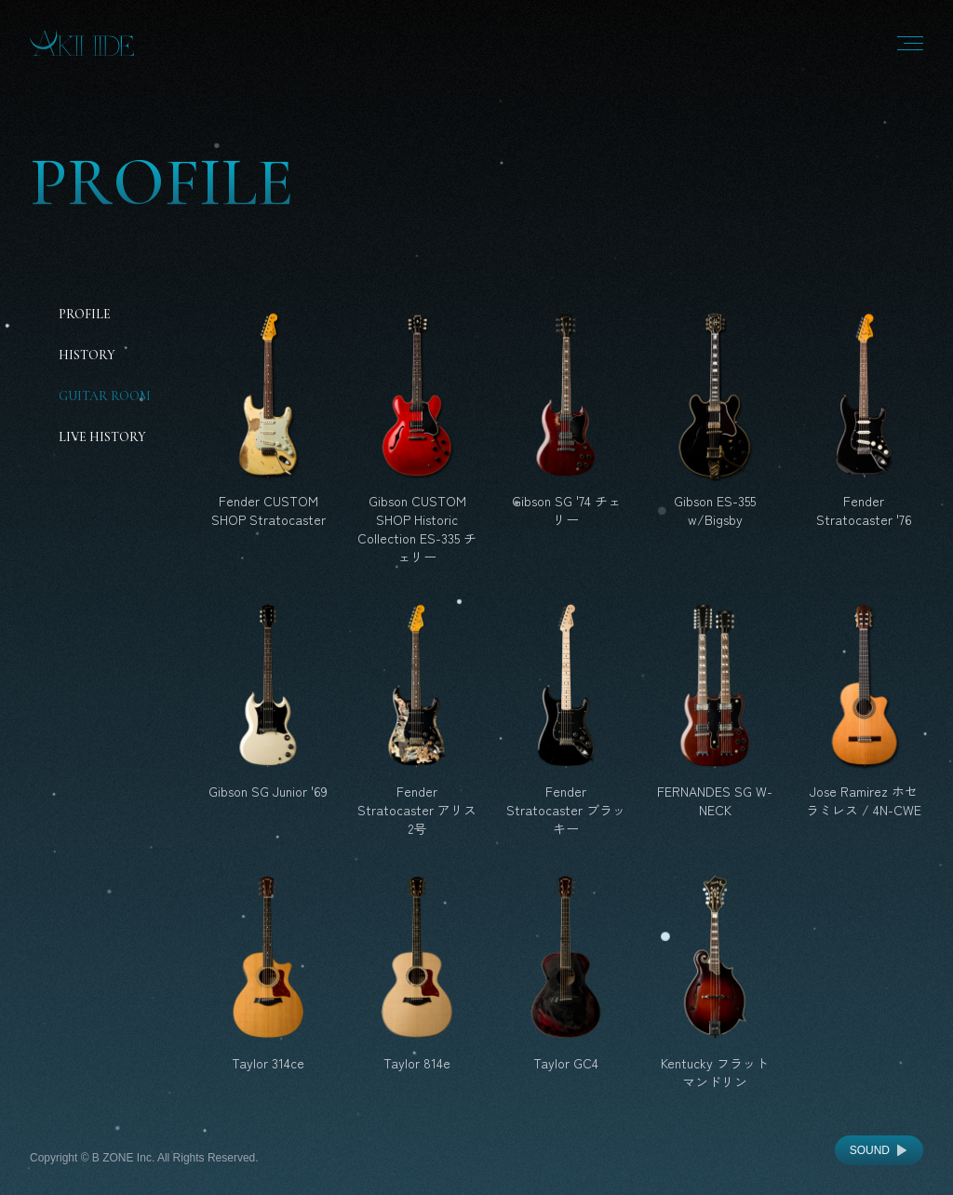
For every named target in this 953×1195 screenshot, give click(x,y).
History (87, 355)
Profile (85, 314)
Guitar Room (105, 396)
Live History (102, 437)
